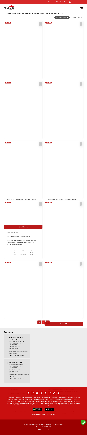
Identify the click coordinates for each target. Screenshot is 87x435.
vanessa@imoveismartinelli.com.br (19, 351)
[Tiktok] (41, 393)
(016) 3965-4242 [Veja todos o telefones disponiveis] (60, 2)
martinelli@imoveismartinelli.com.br (19, 374)
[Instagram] (33, 393)
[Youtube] (37, 393)
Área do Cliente (48, 2)
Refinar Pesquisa (62, 17)
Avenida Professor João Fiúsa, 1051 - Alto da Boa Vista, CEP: (18, 343)
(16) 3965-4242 (13, 349)
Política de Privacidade (38, 414)
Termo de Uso (51, 414)
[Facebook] (28, 393)
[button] (69, 2)
